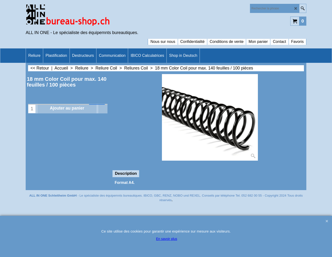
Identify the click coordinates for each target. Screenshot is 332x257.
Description (126, 173)
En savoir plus (166, 239)
